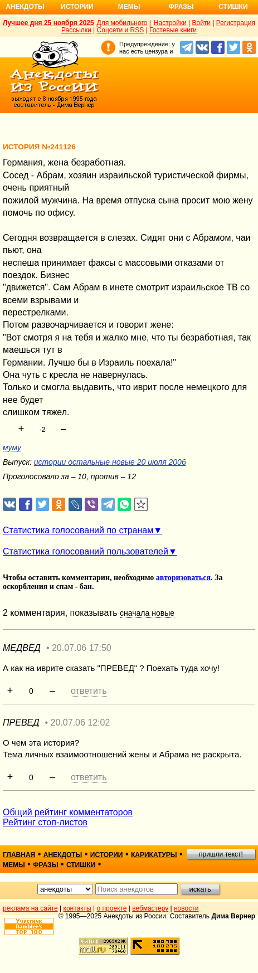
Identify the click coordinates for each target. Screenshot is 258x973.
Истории (77, 7)
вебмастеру (150, 908)
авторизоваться (183, 577)
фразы (45, 865)
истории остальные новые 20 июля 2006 (110, 462)
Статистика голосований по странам (78, 530)
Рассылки (76, 30)
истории (106, 855)
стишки (80, 865)
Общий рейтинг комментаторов (68, 812)
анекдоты (62, 855)
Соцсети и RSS (120, 30)
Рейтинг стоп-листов (45, 822)
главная (19, 855)
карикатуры (154, 855)
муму (12, 447)
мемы (14, 865)
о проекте (112, 908)
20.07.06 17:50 (81, 648)
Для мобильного (122, 23)
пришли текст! (221, 854)
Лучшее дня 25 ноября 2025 (48, 23)
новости (186, 908)
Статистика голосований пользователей (85, 551)
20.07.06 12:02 (80, 722)
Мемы (129, 7)
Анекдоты (25, 7)
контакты (77, 908)
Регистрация (235, 23)
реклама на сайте (30, 908)
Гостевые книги (173, 30)
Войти (201, 23)
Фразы (180, 7)
